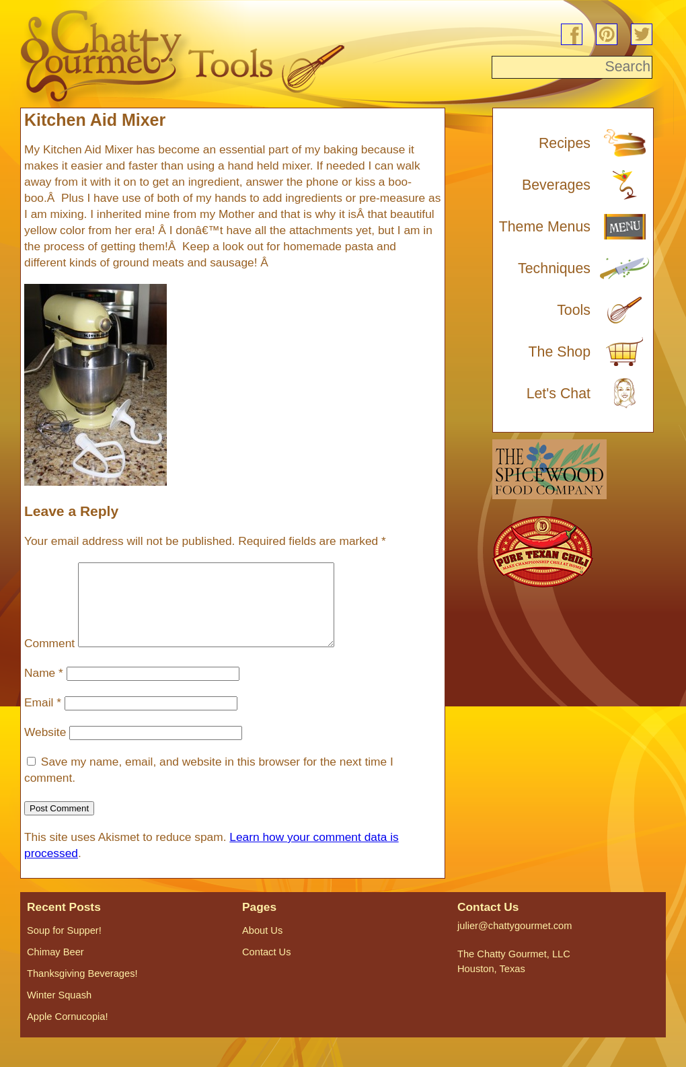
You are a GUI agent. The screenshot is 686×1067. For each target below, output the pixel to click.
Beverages (556, 185)
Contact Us (266, 968)
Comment (49, 659)
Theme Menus (544, 227)
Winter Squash (59, 1011)
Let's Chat (558, 393)
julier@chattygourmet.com (514, 941)
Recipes (564, 143)
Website (45, 748)
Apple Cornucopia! (67, 1032)
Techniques (554, 268)
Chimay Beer (55, 968)
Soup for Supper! (64, 946)
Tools (573, 310)
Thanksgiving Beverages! (82, 989)
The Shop (560, 352)
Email (42, 718)
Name (43, 689)
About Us (262, 946)
